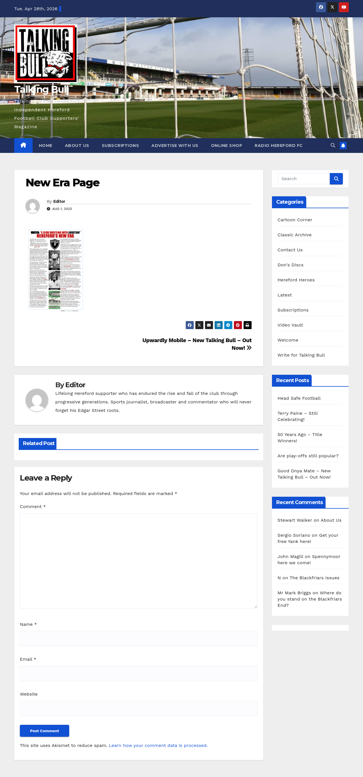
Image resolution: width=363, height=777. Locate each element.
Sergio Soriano (294, 535)
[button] (333, 145)
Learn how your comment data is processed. (158, 745)
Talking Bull (41, 89)
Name (28, 624)
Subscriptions (120, 145)
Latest (285, 295)
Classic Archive (295, 234)
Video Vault (290, 325)
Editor (59, 201)
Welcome (288, 340)
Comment (33, 506)
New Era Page (62, 182)
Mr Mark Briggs (294, 592)
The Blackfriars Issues (314, 577)
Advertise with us (175, 145)
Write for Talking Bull (301, 355)
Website (29, 694)
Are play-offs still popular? (308, 455)
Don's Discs (291, 265)
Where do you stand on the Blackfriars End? (310, 599)
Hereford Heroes (296, 280)
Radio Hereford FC (279, 145)
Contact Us (290, 249)
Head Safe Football (299, 398)
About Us (77, 145)
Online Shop (226, 145)
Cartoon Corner (295, 219)
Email (28, 659)
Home (45, 145)
